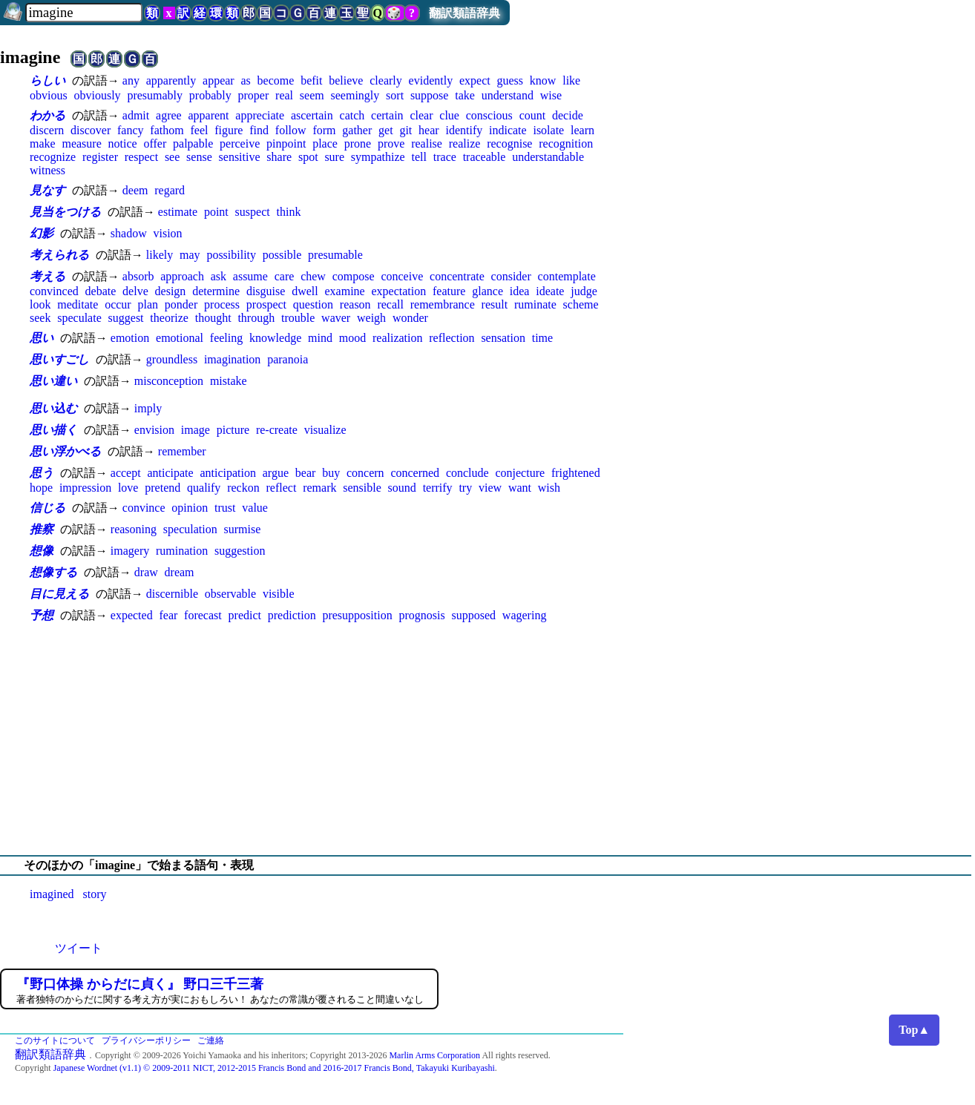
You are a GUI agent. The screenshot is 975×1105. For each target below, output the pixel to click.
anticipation (228, 472)
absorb (138, 276)
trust (224, 507)
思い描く (53, 429)
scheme (581, 304)
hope (41, 487)
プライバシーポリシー (146, 1040)
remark (319, 487)
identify (463, 130)
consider (511, 276)
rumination (182, 550)
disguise (265, 291)
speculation (190, 529)
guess (509, 80)
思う (41, 472)
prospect (266, 304)
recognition (566, 143)
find (259, 130)
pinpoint (286, 143)
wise (551, 95)
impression (85, 487)
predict (245, 615)
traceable (484, 157)
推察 (41, 529)
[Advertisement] (487, 739)
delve (135, 291)
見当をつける (65, 211)
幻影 (41, 233)
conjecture (520, 472)
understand (508, 95)
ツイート (78, 948)
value (255, 507)
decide (567, 115)
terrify (438, 487)
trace (444, 157)
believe (346, 80)
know (543, 80)
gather (357, 130)
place (325, 143)
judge (584, 291)
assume (250, 276)
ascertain (312, 115)
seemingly (355, 95)
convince (143, 507)
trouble (298, 317)
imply (148, 408)
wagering (524, 615)
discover (90, 130)
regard (169, 190)
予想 (41, 615)
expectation (398, 291)
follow (290, 130)
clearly (386, 80)
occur (118, 304)
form (323, 130)
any (130, 80)
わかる (47, 115)
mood (352, 338)
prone (357, 143)
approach (182, 276)
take (465, 95)
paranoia (287, 359)
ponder (181, 304)
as (245, 80)
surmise (241, 529)
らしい (47, 80)
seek (40, 317)
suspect (252, 211)
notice (122, 143)
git (405, 130)
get (385, 130)
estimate (177, 211)
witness (47, 170)
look (40, 304)
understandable (548, 157)
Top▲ (914, 1029)
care (285, 276)
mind (320, 338)
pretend (162, 487)
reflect (281, 487)
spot (308, 157)
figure (228, 130)
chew (313, 276)
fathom (166, 130)
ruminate (535, 304)
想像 (41, 550)
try (465, 487)
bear (305, 472)
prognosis (421, 615)
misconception (168, 381)
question (313, 304)
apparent (208, 115)
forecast (203, 615)
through (256, 317)
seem (312, 95)
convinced (54, 291)
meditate (77, 304)
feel (199, 130)
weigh (371, 317)
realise (426, 143)
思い (41, 338)
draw (146, 572)
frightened (575, 472)
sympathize (378, 157)
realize (465, 143)
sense (199, 157)
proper (253, 95)
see (172, 157)
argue (276, 472)
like (571, 80)
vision (167, 233)
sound (402, 487)
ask (218, 276)
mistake (228, 381)
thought (213, 317)
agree (169, 115)
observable (230, 593)
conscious (489, 115)
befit (311, 80)
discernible (172, 593)
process (222, 304)
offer (154, 143)
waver (335, 317)
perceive (240, 143)
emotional (179, 338)
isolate (548, 130)
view (490, 487)
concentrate (457, 276)
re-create (277, 429)
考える (47, 276)
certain (387, 115)
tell (419, 157)
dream (179, 572)
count (532, 115)
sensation (503, 338)
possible (282, 254)
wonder (410, 317)
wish (549, 487)
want (519, 487)
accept (126, 472)
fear (168, 615)
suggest (126, 317)
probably (210, 95)
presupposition (357, 615)
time (542, 338)
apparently (171, 80)
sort (395, 95)
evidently (431, 80)
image (195, 429)
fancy (130, 130)
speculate (79, 317)
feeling (226, 338)
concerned (414, 472)
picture (233, 429)
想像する (53, 572)
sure (334, 157)
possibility (231, 254)
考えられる (59, 254)
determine (216, 291)
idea (520, 291)
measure (81, 143)
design (170, 291)
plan (147, 304)
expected (132, 615)
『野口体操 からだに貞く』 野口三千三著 (139, 984)
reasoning (134, 529)
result (495, 304)
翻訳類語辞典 (464, 13)
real (284, 95)
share (279, 157)
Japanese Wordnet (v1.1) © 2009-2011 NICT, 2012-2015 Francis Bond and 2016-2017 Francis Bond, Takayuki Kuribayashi (274, 1068)
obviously (96, 95)
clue (449, 115)
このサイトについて (55, 1040)
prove (391, 143)
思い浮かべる (65, 451)
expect (474, 80)
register (100, 157)
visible (279, 593)
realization (397, 338)
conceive (402, 276)
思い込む (53, 408)
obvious (49, 95)
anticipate (170, 472)
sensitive (239, 157)
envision (154, 429)
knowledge (275, 338)
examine (344, 291)
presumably (155, 95)
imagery (130, 550)
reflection (451, 338)
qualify (203, 487)
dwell (305, 291)
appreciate (259, 115)
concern (365, 472)
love (128, 487)
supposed (473, 615)
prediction (292, 615)
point (216, 211)
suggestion (239, 550)
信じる (47, 507)
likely (159, 254)
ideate (550, 291)
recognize (53, 157)
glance (487, 291)
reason (355, 304)
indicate (508, 130)
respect (141, 157)
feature (449, 291)
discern (47, 130)
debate (100, 291)
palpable (193, 143)
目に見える (59, 593)
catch (352, 115)
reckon (243, 487)
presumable (335, 254)
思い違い (53, 381)
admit (135, 115)
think (289, 211)
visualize (325, 429)
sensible (362, 487)
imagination (232, 359)
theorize (169, 317)
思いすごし (59, 359)
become (276, 80)
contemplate (567, 276)
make (43, 143)
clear (421, 115)
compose (353, 276)
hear (428, 130)
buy (331, 472)
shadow (129, 233)
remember (182, 451)
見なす (47, 190)
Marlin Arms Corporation (434, 1055)
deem (135, 190)
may (190, 254)
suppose (429, 95)
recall (390, 304)
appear (218, 80)
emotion (130, 338)
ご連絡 (210, 1040)
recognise (509, 143)
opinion (189, 507)
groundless (171, 359)
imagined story (68, 894)
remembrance (442, 304)
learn (582, 130)
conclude (467, 472)
